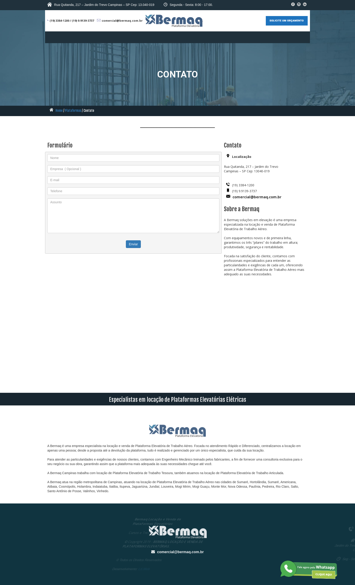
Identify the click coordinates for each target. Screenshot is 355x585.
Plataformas (73, 110)
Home (59, 110)
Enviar (133, 244)
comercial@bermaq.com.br (180, 570)
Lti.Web (106, 569)
